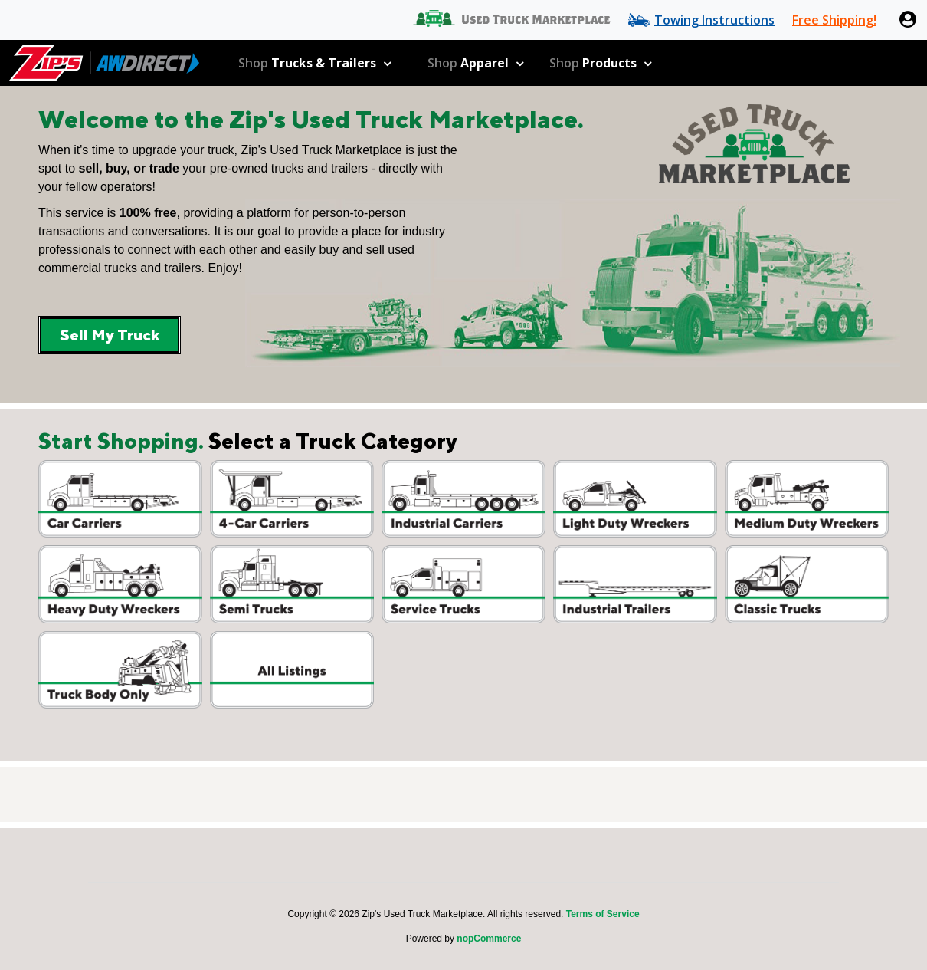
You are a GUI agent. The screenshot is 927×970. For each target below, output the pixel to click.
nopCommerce (489, 938)
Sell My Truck (109, 335)
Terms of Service (603, 914)
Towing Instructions (714, 20)
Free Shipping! (834, 20)
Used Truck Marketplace (535, 20)
